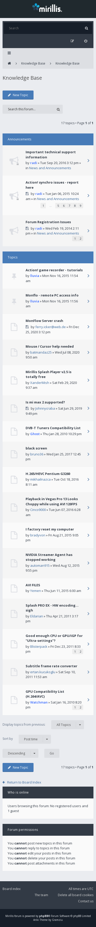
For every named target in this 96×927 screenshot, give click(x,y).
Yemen (35, 590)
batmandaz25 (41, 352)
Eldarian (36, 616)
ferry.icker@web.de (50, 327)
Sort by (27, 739)
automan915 (40, 565)
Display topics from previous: (43, 724)
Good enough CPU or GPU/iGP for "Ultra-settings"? (54, 638)
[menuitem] (85, 41)
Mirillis (9, 916)
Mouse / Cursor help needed (50, 346)
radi (33, 162)
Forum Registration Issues (48, 222)
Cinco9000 (38, 509)
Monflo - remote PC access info (52, 295)
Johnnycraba (45, 408)
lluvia (34, 275)
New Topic (18, 95)
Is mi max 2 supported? (45, 402)
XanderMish (39, 382)
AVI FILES (33, 585)
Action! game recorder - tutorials (54, 270)
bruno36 (36, 454)
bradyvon (37, 535)
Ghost (35, 433)
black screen (36, 448)
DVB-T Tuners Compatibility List (53, 428)
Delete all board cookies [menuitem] (75, 895)
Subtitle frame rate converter (51, 666)
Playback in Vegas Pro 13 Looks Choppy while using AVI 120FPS (52, 501)
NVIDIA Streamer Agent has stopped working (49, 557)
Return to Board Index (24, 782)
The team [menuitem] (41, 895)
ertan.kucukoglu (42, 672)
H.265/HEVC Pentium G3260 (48, 473)
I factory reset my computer (50, 529)
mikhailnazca (40, 479)
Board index (11, 889)
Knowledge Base (33, 63)
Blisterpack (38, 646)
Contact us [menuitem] (85, 901)
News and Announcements (50, 168)
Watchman (39, 702)
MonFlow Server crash (44, 320)
